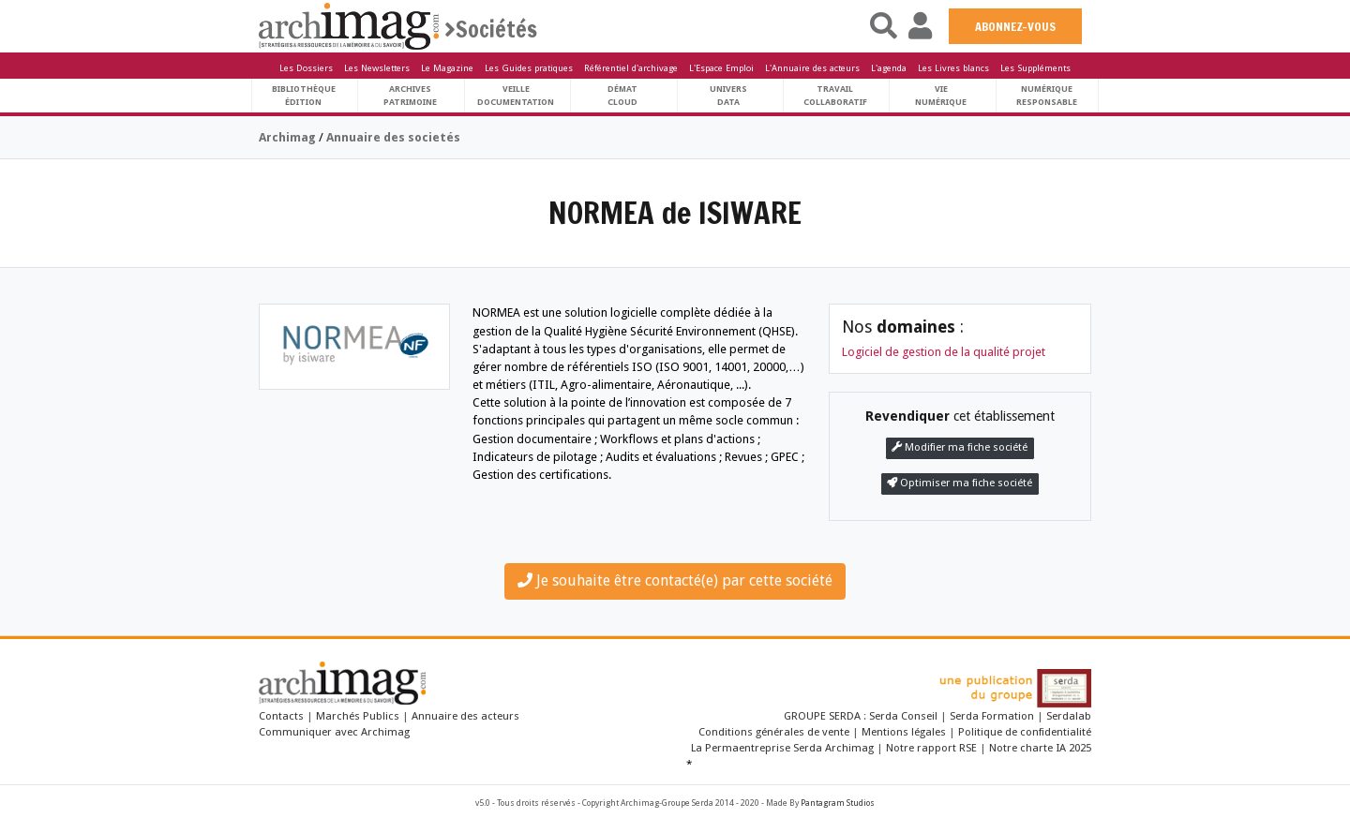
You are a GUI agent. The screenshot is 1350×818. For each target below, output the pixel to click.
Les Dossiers (306, 68)
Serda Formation (993, 715)
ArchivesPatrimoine (410, 95)
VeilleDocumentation (515, 95)
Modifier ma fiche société (960, 447)
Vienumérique (941, 95)
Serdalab (1068, 715)
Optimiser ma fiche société (959, 483)
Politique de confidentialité (1024, 731)
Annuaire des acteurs (465, 715)
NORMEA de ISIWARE (675, 212)
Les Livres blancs (953, 68)
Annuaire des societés (393, 137)
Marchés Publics (357, 715)
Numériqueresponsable (1046, 95)
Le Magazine (447, 68)
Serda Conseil (904, 715)
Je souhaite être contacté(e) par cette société (675, 580)
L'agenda (889, 68)
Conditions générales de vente (773, 731)
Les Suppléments (1035, 68)
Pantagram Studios (838, 803)
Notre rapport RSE (931, 747)
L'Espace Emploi (721, 68)
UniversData (728, 95)
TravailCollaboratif (835, 95)
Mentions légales (904, 731)
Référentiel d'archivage (631, 68)
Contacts (281, 715)
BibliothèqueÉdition (304, 95)
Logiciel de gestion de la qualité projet (943, 352)
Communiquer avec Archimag (334, 731)
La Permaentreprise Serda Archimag (782, 747)
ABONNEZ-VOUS (1015, 26)
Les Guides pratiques (529, 68)
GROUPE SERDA (823, 715)
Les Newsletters (377, 68)
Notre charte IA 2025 (1040, 747)
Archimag (287, 137)
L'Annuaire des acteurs (812, 68)
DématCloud (623, 95)
